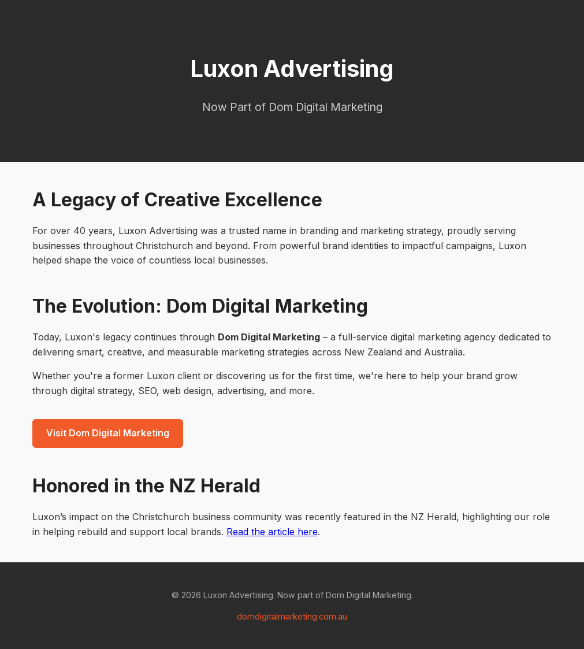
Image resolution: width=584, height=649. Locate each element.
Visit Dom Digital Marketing (107, 433)
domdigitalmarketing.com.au (292, 616)
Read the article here (272, 531)
